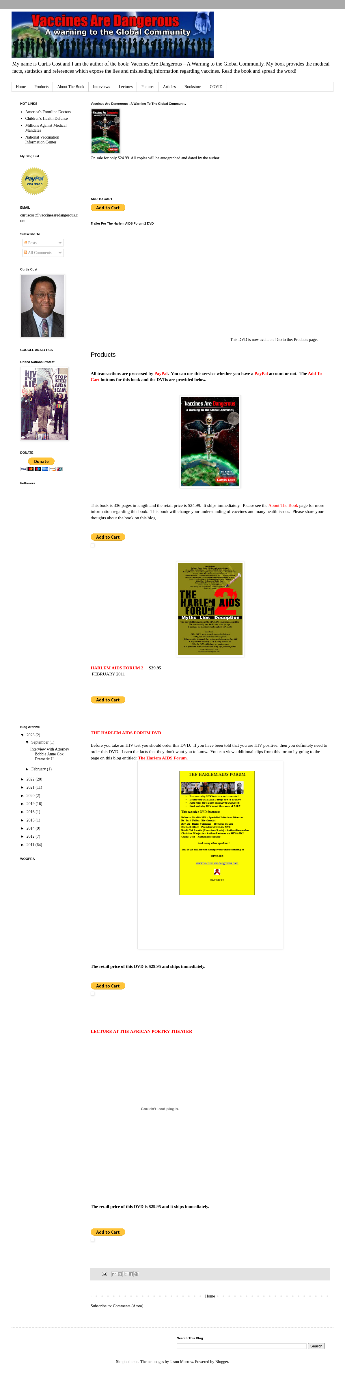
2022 (31, 779)
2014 (31, 828)
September (40, 742)
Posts (30, 243)
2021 (31, 787)
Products (41, 87)
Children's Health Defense (46, 118)
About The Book (70, 87)
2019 (31, 804)
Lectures (126, 87)
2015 (31, 820)
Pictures (147, 87)
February (39, 769)
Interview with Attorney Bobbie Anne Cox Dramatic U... (49, 754)
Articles (169, 87)
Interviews (101, 87)
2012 (31, 836)
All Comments (38, 253)
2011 (31, 845)
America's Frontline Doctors (48, 112)
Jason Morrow (181, 1362)
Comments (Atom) (128, 1306)
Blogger (221, 1362)
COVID (216, 87)
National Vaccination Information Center (42, 139)
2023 (31, 735)
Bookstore (192, 87)
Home (21, 87)
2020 (31, 796)
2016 (31, 812)
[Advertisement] (43, 628)
